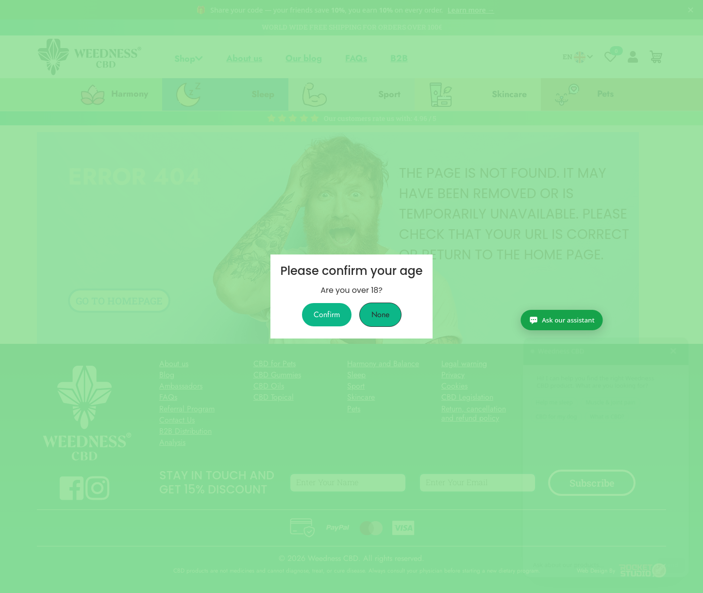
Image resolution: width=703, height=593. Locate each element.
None (380, 314)
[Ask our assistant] (650, 572)
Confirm (327, 314)
